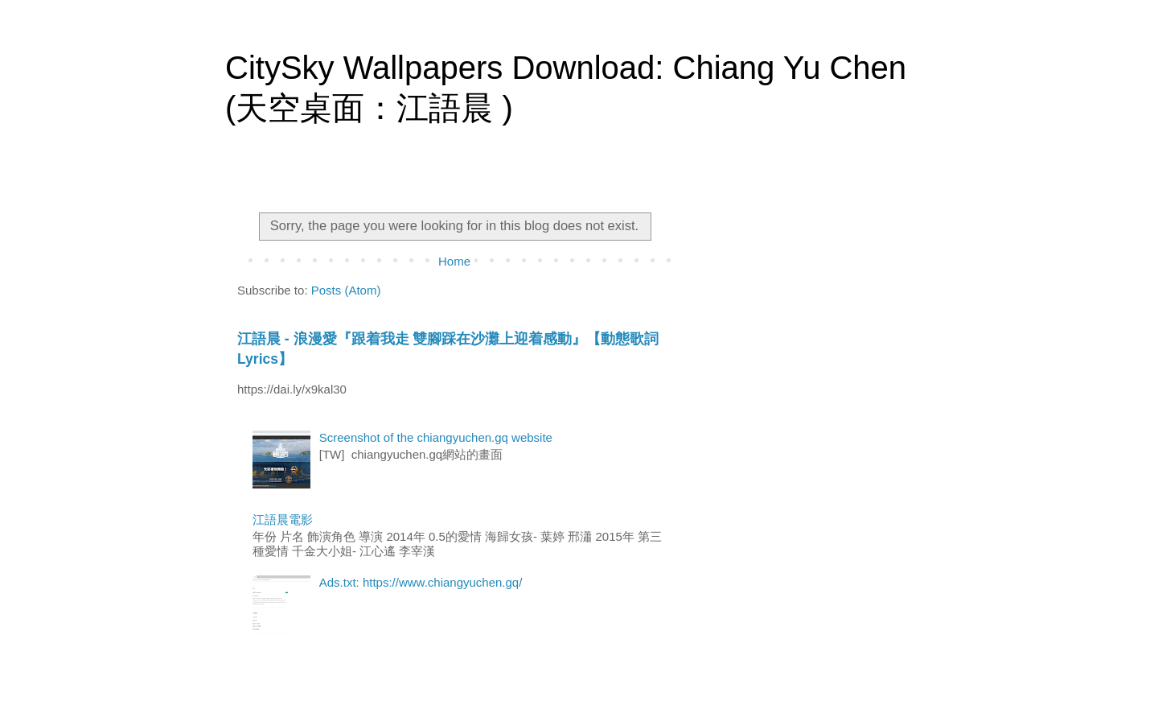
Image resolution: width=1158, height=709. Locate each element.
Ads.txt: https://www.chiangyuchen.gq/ (421, 582)
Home (454, 261)
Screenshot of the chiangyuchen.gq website (435, 437)
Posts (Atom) (346, 290)
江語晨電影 (283, 519)
